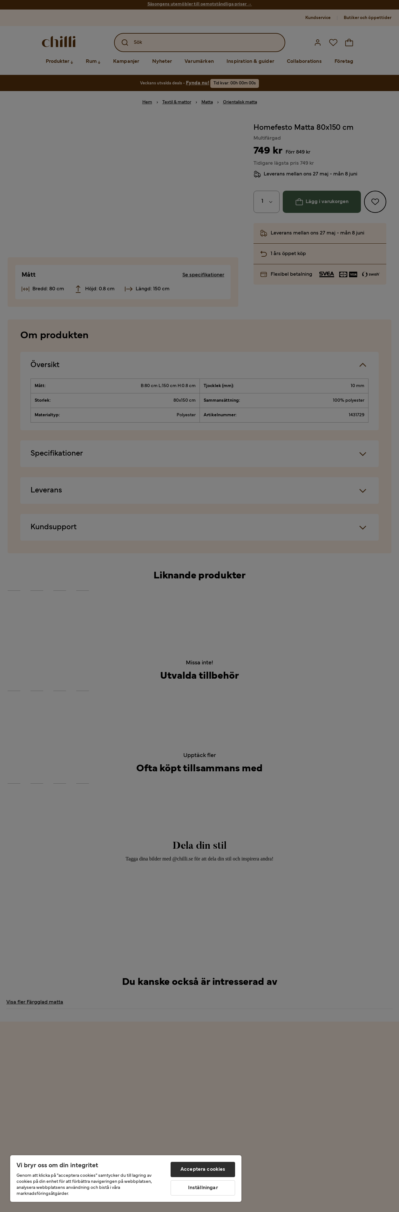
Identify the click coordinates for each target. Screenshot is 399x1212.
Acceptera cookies (203, 1169)
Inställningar (203, 1188)
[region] (125, 1178)
